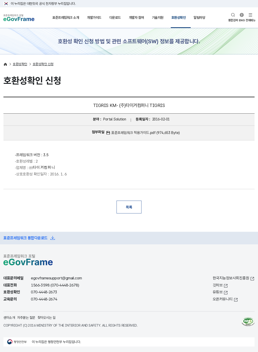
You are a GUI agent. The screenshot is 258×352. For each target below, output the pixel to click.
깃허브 (218, 285)
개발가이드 (94, 17)
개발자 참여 (136, 17)
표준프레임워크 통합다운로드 (25, 238)
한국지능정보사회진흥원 (231, 278)
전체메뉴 (250, 20)
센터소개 (9, 317)
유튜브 (218, 292)
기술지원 (157, 17)
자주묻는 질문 (26, 317)
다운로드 (115, 17)
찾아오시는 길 (47, 317)
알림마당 (199, 17)
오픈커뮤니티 (223, 299)
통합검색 (233, 20)
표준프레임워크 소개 (65, 17)
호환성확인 (178, 17)
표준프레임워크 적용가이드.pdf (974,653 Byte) (145, 133)
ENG (242, 20)
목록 (129, 207)
